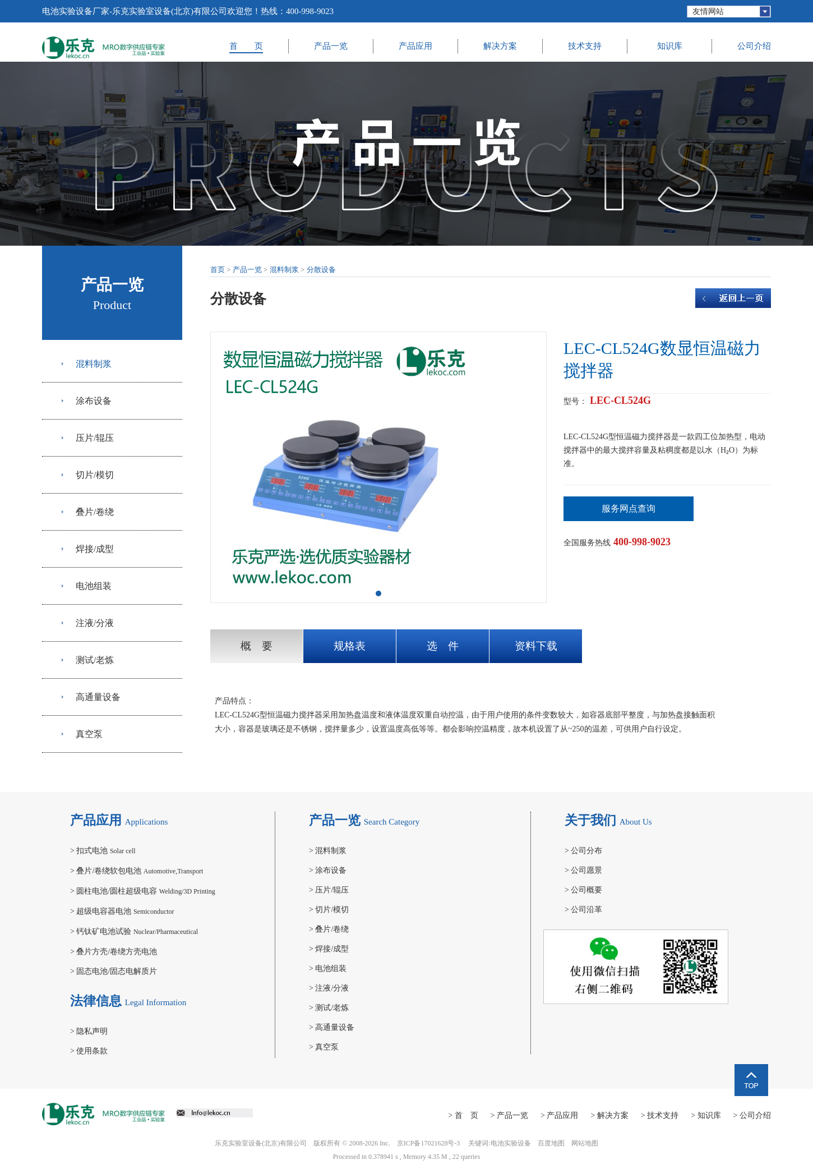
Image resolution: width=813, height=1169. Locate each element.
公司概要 (583, 890)
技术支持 (585, 46)
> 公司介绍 (752, 1115)
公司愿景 (583, 870)
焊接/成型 (95, 549)
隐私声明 (89, 1031)
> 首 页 (463, 1115)
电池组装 (94, 586)
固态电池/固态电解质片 (113, 971)
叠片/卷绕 (95, 512)
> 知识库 (705, 1115)
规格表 (350, 646)
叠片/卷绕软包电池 (136, 871)
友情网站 (708, 11)
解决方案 (500, 46)
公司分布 (583, 850)
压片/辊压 (95, 438)
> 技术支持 (659, 1115)
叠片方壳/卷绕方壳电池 (113, 951)
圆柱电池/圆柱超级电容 (142, 891)
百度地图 (551, 1143)
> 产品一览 (509, 1115)
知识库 (669, 46)
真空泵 (89, 734)
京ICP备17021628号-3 (428, 1143)
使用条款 (89, 1051)
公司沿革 (583, 909)
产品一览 (331, 46)
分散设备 (321, 269)
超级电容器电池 (122, 911)
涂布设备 (94, 401)
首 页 (246, 46)
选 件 (443, 646)
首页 (217, 269)
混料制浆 (94, 364)
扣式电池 (103, 850)
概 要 (256, 646)
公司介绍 (754, 46)
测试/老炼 (95, 660)
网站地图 (584, 1143)
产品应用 (415, 46)
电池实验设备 (511, 1143)
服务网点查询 (628, 508)
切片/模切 (95, 475)
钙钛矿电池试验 (134, 931)
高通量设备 (98, 697)
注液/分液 (95, 623)
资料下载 (536, 646)
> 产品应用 (559, 1115)
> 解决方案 (609, 1115)
